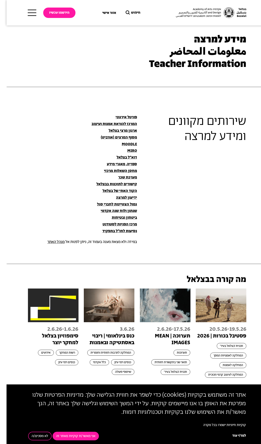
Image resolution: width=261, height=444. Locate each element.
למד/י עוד (232, 435)
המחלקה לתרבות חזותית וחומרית (104, 353)
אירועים (39, 353)
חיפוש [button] (126, 13)
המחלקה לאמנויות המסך (222, 355)
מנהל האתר (49, 242)
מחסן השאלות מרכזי (113, 171)
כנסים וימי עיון (116, 362)
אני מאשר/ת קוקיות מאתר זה (69, 436)
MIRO (125, 150)
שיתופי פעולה (116, 372)
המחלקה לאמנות (226, 365)
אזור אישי (103, 12)
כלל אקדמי (92, 362)
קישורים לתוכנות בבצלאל (110, 184)
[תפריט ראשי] (25, 13)
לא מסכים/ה (33, 436)
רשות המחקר (61, 353)
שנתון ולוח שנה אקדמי (112, 211)
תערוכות (175, 353)
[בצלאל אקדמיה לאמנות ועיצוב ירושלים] (204, 12)
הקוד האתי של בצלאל (113, 191)
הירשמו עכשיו (53, 12)
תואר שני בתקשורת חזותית (164, 362)
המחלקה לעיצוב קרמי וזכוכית (219, 375)
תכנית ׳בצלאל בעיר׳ (225, 346)
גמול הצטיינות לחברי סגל (110, 204)
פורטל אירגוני (119, 117)
